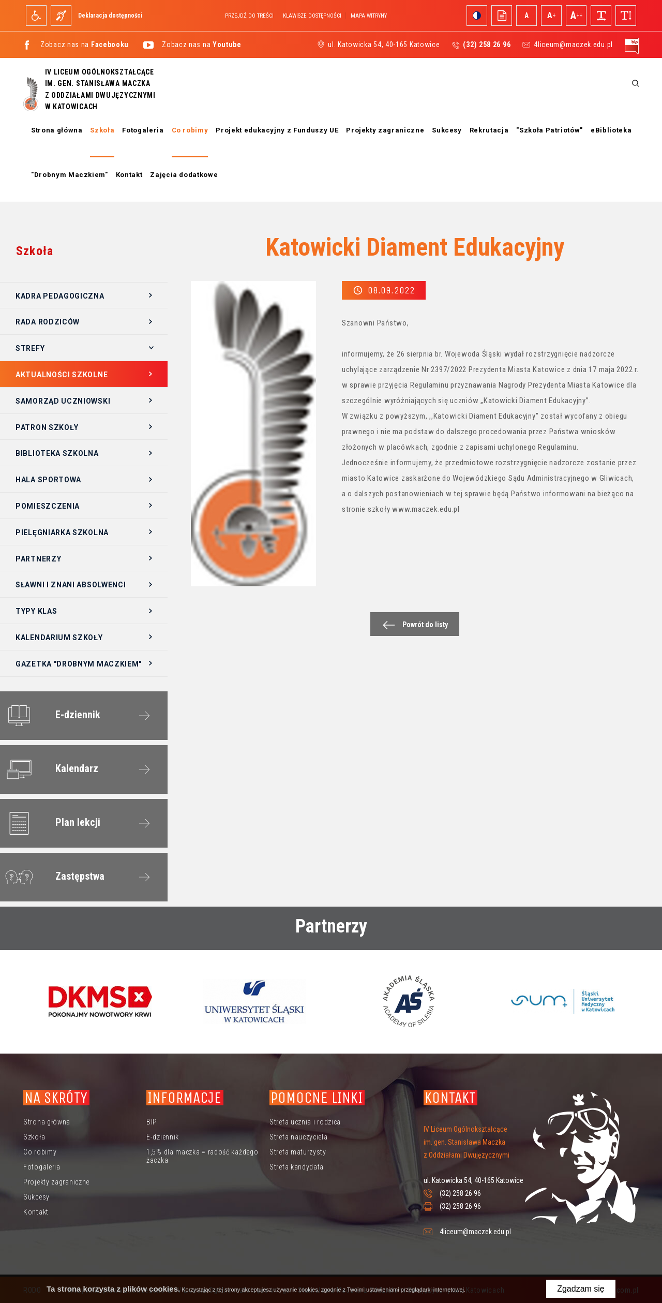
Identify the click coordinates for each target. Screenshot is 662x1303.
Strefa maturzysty (297, 1152)
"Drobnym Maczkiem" (69, 175)
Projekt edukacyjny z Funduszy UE (277, 130)
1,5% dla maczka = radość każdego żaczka (202, 1156)
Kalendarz (49, 769)
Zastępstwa (52, 877)
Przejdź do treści (249, 15)
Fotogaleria (142, 130)
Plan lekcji (50, 823)
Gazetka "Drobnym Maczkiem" (79, 664)
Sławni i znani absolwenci (71, 585)
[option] (100, 1001)
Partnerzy (38, 559)
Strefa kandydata (296, 1167)
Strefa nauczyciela (298, 1137)
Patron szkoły (47, 427)
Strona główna (56, 130)
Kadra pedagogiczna (60, 296)
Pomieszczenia (48, 506)
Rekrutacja (489, 130)
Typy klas (36, 611)
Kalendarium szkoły (59, 637)
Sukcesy (447, 130)
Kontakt (129, 175)
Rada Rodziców (48, 322)
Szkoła (102, 130)
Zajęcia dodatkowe (184, 175)
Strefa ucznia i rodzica (305, 1122)
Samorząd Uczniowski (63, 401)
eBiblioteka (611, 130)
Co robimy (190, 130)
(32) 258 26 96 (460, 1193)
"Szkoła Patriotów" (549, 130)
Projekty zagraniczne (385, 130)
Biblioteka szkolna (57, 453)
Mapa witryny (369, 15)
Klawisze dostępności (312, 15)
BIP (151, 1122)
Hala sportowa (48, 480)
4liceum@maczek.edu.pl (573, 44)
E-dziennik (50, 716)
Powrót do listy (412, 625)
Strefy (30, 348)
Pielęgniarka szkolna (62, 532)
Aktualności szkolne (62, 375)
